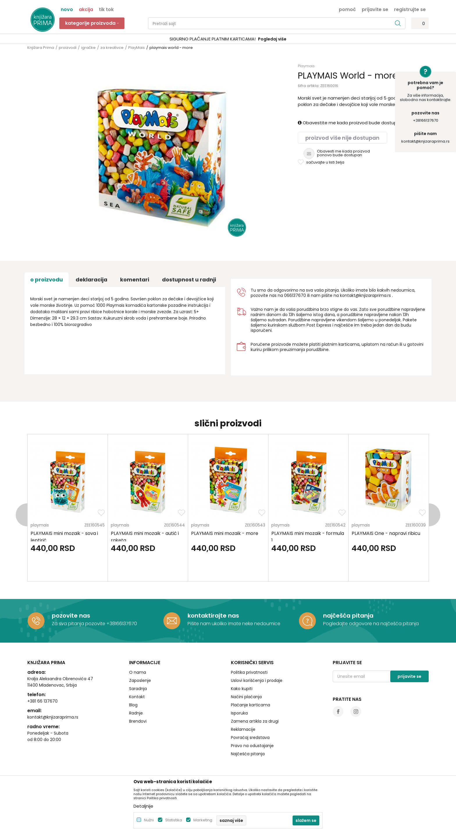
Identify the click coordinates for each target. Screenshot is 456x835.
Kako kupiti (241, 689)
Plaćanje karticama (250, 705)
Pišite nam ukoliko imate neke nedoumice (234, 623)
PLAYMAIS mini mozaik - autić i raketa (145, 537)
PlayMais (136, 47)
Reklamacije (243, 729)
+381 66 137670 (42, 701)
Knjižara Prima (40, 47)
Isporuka (239, 713)
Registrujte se (410, 9)
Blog (133, 705)
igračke (88, 47)
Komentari (134, 279)
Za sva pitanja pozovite (79, 623)
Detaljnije (143, 806)
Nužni (149, 820)
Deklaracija (91, 279)
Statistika (173, 820)
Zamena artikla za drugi (255, 721)
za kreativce (112, 47)
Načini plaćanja (246, 697)
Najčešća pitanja (248, 754)
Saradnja (138, 689)
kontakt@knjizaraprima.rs (425, 141)
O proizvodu (46, 279)
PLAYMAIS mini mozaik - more (224, 533)
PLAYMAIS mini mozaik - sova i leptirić (64, 537)
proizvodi (67, 47)
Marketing (202, 820)
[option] (228, 39)
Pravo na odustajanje (252, 746)
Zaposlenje (140, 680)
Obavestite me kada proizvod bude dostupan (350, 123)
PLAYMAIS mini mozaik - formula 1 (307, 537)
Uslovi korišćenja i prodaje (256, 680)
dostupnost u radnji (189, 279)
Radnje (136, 713)
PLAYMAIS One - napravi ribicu (386, 533)
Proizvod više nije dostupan (342, 137)
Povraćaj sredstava (250, 737)
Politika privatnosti (249, 672)
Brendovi (138, 721)
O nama (137, 672)
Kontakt (137, 697)
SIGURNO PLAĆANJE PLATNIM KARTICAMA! (213, 39)
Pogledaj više (272, 39)
